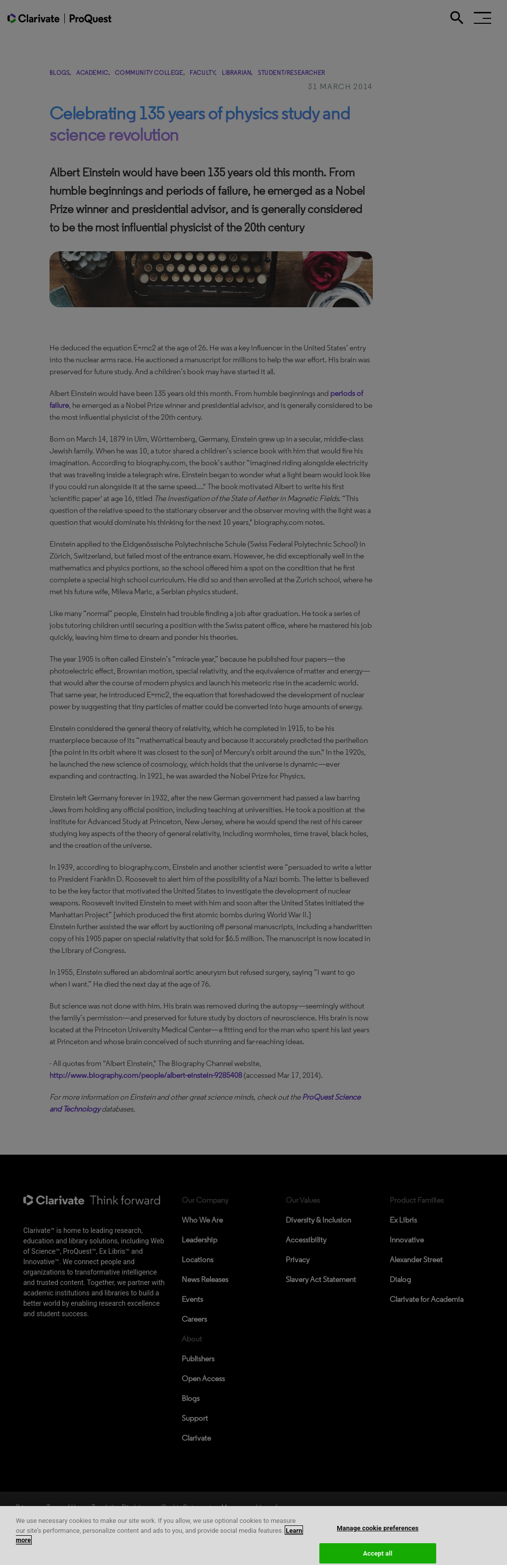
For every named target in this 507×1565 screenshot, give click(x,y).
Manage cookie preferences (377, 1533)
